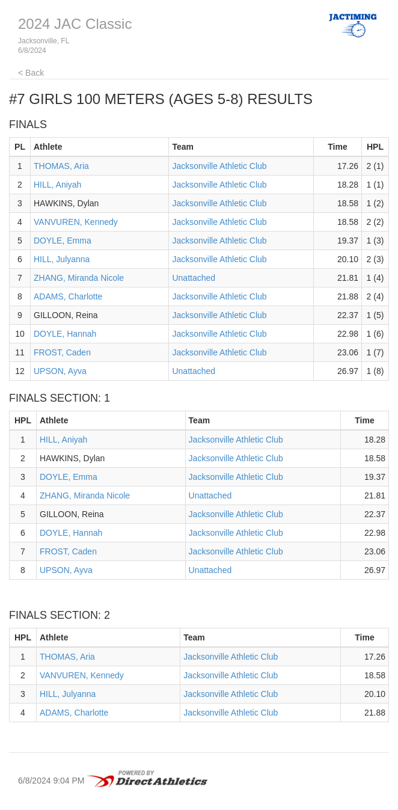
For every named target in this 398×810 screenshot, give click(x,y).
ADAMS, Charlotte (68, 296)
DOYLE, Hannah (65, 334)
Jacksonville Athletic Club (219, 166)
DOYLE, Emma (62, 240)
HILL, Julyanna (62, 259)
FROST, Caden (62, 352)
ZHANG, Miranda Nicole (79, 278)
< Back (31, 73)
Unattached (193, 278)
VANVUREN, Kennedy (76, 222)
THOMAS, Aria (61, 166)
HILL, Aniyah (57, 184)
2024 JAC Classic (75, 24)
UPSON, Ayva (60, 371)
